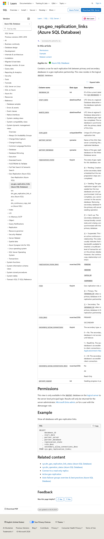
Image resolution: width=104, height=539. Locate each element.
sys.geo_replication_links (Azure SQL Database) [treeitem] (20, 185)
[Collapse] (28, 18)
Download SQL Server (91, 10)
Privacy (54, 528)
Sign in (98, 3)
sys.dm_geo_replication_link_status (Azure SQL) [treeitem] (21, 193)
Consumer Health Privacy (71, 528)
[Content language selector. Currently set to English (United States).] (14, 522)
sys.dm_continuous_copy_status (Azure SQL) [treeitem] (21, 203)
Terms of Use (91, 528)
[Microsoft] (4, 3)
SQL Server (54, 18)
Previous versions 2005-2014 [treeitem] (16, 37)
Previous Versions (22, 528)
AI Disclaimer (8, 528)
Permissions (44, 50)
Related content (46, 57)
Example (43, 53)
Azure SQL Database (60, 63)
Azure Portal (74, 10)
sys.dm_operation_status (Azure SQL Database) (62, 467)
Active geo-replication (51, 474)
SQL (46, 18)
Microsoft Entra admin (65, 402)
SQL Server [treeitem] (9, 33)
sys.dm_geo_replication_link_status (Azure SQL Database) (67, 463)
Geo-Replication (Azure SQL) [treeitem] (19, 179)
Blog (33, 528)
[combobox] (17, 24)
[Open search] (92, 3)
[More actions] (99, 19)
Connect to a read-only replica (55, 470)
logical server (93, 395)
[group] (69, 234)
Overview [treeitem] (12, 132)
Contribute (44, 528)
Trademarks (7, 531)
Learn (40, 18)
